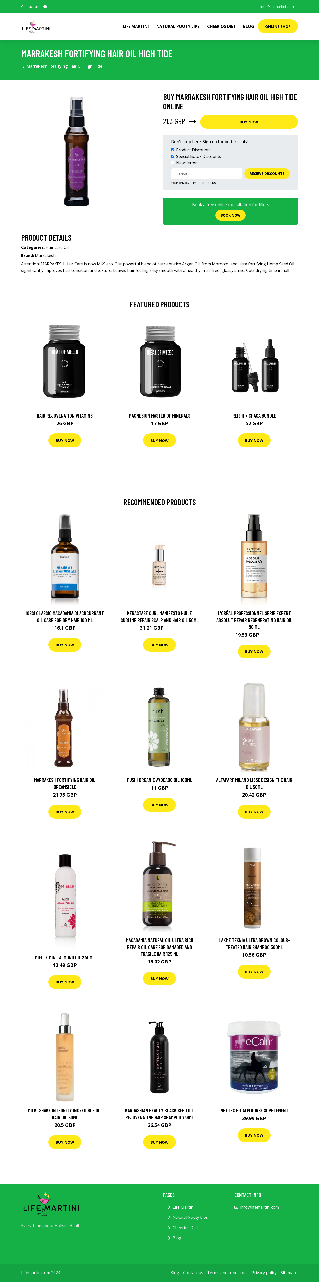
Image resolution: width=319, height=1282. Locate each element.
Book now (230, 215)
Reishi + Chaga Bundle (254, 415)
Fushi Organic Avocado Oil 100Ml (159, 780)
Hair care (54, 247)
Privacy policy (264, 1272)
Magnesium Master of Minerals (159, 415)
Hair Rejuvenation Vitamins (65, 415)
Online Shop (278, 26)
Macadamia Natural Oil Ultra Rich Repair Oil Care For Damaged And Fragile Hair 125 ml (159, 947)
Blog (248, 26)
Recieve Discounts (267, 173)
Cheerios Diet (221, 26)
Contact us (193, 1272)
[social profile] (45, 6)
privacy (184, 182)
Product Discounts (193, 150)
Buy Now (249, 121)
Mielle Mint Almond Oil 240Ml (65, 957)
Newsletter (186, 163)
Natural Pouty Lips (178, 26)
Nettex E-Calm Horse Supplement (254, 1110)
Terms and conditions (227, 1272)
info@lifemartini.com (277, 6)
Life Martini (136, 26)
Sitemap (288, 1272)
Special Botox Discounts (198, 156)
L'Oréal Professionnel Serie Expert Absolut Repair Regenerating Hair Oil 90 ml (254, 620)
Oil (66, 247)
